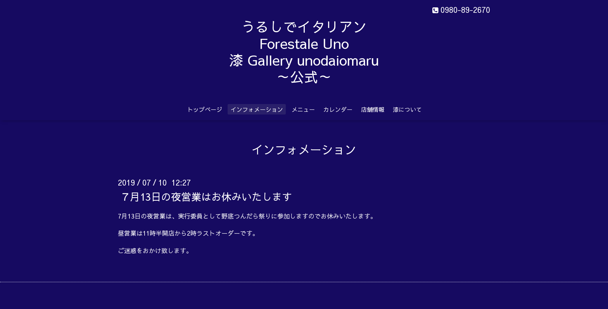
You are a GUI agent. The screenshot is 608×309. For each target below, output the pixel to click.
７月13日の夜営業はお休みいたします (206, 196)
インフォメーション (257, 109)
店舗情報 (372, 109)
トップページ (204, 109)
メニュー (303, 109)
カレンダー (337, 109)
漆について (407, 109)
